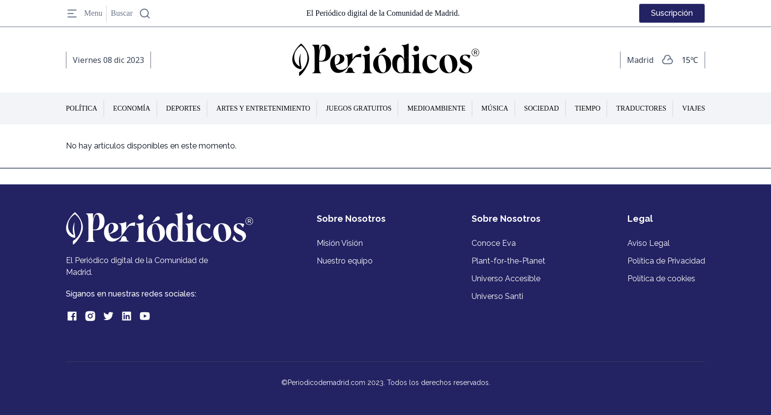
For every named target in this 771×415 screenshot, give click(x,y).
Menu (84, 13)
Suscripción (672, 13)
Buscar (130, 13)
